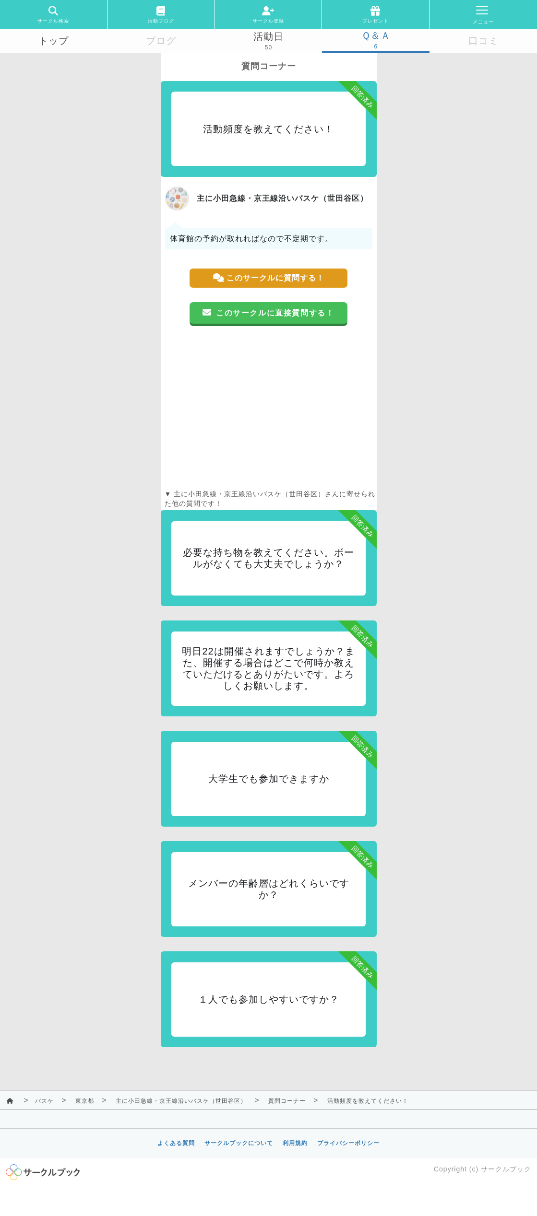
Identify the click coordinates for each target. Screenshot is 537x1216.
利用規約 (295, 1143)
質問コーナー (287, 1101)
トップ (53, 40)
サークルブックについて (238, 1143)
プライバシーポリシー (348, 1143)
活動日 (268, 36)
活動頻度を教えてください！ (367, 1101)
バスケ (44, 1101)
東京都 (84, 1101)
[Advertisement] (269, 407)
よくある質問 (176, 1143)
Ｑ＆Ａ (376, 35)
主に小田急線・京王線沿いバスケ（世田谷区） (181, 1101)
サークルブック (506, 1169)
